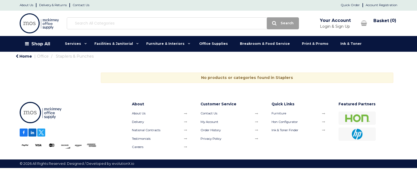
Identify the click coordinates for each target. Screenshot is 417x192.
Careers (137, 147)
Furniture (279, 113)
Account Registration (381, 5)
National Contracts (146, 130)
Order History (211, 130)
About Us (26, 5)
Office (43, 56)
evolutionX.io (123, 164)
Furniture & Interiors (165, 44)
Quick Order (350, 5)
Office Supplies (213, 44)
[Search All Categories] (161, 23)
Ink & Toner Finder (285, 130)
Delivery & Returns (53, 5)
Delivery (138, 122)
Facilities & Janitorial (113, 44)
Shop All (40, 43)
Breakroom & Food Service (265, 44)
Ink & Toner (351, 44)
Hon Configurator (285, 122)
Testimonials (141, 139)
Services (73, 44)
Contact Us (81, 5)
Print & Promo (315, 44)
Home (24, 56)
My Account (209, 122)
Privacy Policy (211, 139)
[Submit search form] (239, 23)
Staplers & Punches (75, 56)
